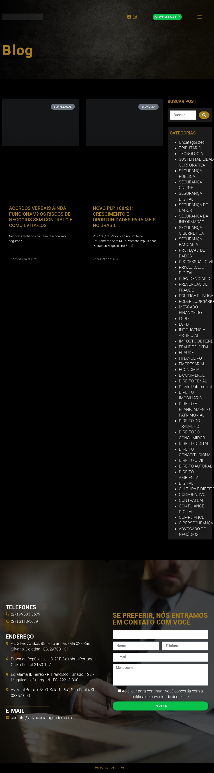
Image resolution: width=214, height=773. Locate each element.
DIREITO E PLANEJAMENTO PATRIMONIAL (194, 409)
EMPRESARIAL (192, 363)
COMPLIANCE (191, 517)
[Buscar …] (183, 115)
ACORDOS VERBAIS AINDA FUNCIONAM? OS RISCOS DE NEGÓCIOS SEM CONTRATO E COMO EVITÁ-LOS (40, 217)
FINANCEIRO (190, 358)
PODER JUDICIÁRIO (196, 301)
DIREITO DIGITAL (194, 443)
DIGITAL (186, 483)
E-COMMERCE (192, 375)
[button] (199, 17)
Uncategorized (192, 142)
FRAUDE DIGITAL (194, 347)
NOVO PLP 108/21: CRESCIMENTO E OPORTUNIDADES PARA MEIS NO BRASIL (124, 217)
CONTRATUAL (191, 500)
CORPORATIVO (192, 494)
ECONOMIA (189, 369)
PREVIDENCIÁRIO (194, 278)
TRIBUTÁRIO (190, 148)
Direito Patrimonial (195, 386)
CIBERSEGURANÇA (196, 523)
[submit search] (204, 115)
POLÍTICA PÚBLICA (196, 295)
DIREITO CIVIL (191, 460)
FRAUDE (186, 352)
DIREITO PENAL (193, 381)
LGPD (184, 318)
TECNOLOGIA (191, 153)
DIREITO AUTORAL (195, 466)
